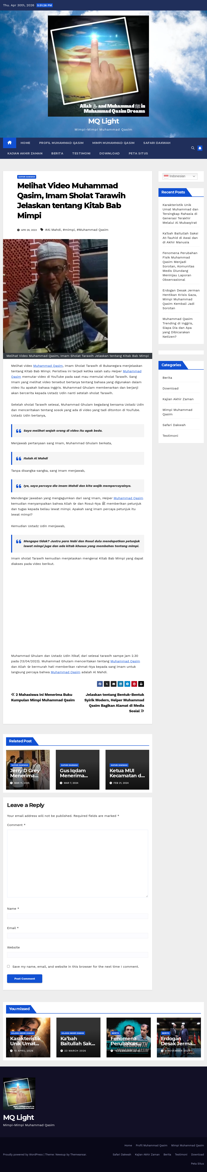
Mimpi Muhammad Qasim (113, 143)
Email (13, 928)
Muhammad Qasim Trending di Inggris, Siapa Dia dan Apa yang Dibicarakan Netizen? (178, 328)
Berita (57, 153)
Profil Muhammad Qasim (61, 143)
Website (13, 947)
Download (109, 153)
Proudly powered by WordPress (23, 1154)
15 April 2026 (23, 1050)
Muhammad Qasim (48, 366)
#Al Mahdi (53, 230)
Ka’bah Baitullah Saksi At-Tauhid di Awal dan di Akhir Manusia (180, 237)
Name (13, 908)
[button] (192, 148)
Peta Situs (138, 153)
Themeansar (78, 1154)
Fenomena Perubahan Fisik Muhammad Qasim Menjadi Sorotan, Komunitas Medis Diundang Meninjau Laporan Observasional (180, 266)
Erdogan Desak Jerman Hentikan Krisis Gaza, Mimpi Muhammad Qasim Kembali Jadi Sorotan (181, 299)
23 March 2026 (75, 1050)
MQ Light (103, 121)
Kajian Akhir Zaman (24, 153)
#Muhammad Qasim (93, 230)
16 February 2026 (127, 1050)
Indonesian (174, 176)
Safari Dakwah (157, 143)
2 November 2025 (177, 1050)
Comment (16, 825)
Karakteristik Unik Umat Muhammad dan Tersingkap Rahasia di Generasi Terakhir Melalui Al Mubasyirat (180, 214)
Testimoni (81, 153)
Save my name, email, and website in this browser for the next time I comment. (75, 966)
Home (25, 143)
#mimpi (69, 230)
